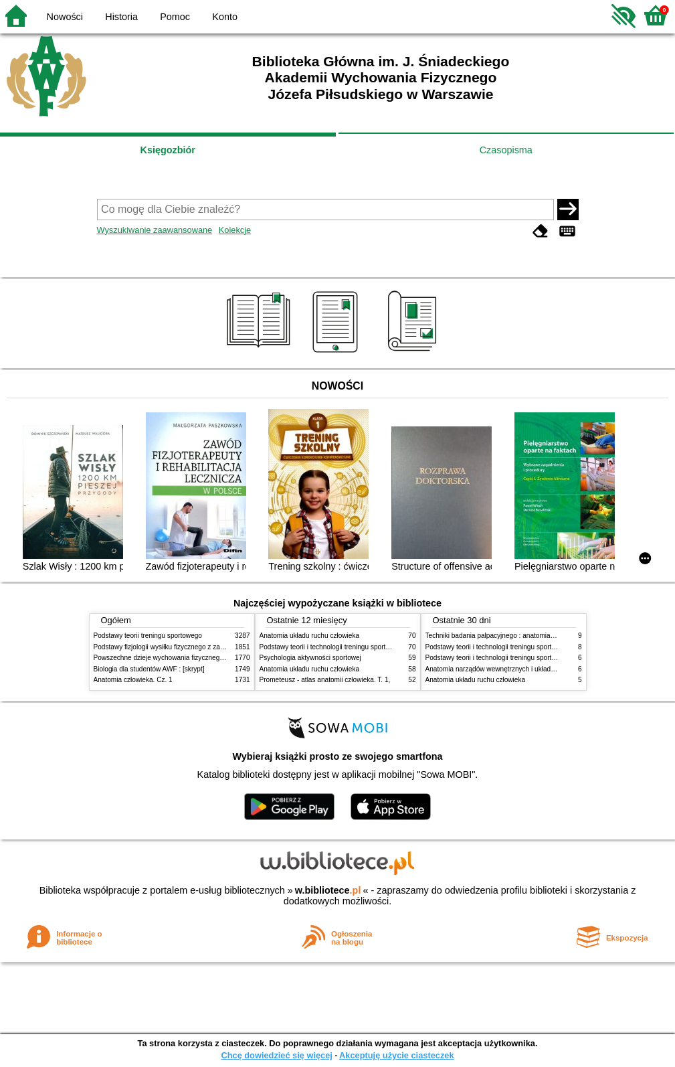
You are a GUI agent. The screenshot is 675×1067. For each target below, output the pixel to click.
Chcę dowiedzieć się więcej (276, 1055)
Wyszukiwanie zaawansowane (155, 230)
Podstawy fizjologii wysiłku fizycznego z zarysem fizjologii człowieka (195, 647)
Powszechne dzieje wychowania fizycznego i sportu (171, 657)
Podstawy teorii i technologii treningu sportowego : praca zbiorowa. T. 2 (366, 647)
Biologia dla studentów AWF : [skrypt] (149, 669)
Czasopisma (506, 150)
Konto (224, 16)
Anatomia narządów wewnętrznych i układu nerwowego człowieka (523, 669)
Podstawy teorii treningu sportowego (148, 635)
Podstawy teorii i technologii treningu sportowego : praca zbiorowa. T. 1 (531, 657)
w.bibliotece (328, 890)
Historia (121, 16)
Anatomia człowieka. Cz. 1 (133, 679)
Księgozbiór (167, 150)
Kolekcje (235, 230)
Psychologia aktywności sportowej (310, 657)
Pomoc (175, 16)
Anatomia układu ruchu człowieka (310, 635)
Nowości (65, 16)
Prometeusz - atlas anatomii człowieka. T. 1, (325, 679)
